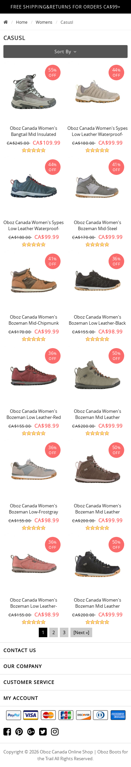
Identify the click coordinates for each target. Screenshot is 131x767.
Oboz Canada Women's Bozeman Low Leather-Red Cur (33, 417)
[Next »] (81, 632)
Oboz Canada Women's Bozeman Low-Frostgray (33, 509)
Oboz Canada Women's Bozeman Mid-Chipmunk (34, 320)
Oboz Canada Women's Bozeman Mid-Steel (97, 225)
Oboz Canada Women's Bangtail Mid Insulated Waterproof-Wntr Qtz (33, 134)
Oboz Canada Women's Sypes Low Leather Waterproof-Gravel (97, 134)
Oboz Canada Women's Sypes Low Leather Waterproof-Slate (33, 228)
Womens (44, 22)
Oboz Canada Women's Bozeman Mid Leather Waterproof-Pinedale (97, 417)
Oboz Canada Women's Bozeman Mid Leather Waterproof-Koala (97, 512)
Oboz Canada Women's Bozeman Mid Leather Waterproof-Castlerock (97, 606)
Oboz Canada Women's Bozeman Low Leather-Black (97, 320)
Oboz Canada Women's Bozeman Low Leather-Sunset (33, 606)
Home (22, 22)
